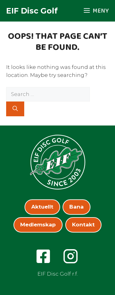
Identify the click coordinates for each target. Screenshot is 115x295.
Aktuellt (42, 207)
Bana (76, 207)
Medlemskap (38, 224)
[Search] (15, 109)
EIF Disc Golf (32, 10)
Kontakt (83, 224)
